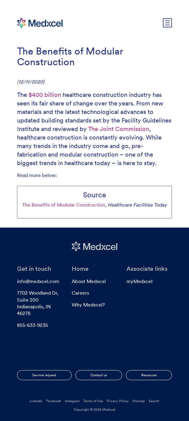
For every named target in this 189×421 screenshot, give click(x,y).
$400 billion (45, 94)
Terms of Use (93, 401)
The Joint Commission (118, 129)
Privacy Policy (118, 401)
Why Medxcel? (88, 305)
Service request (44, 375)
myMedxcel (139, 281)
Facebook (53, 401)
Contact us (99, 375)
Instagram (72, 401)
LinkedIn (36, 401)
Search (154, 401)
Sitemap (138, 401)
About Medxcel (89, 281)
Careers (80, 293)
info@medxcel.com (38, 281)
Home (80, 268)
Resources (149, 375)
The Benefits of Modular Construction (63, 205)
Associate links (146, 268)
